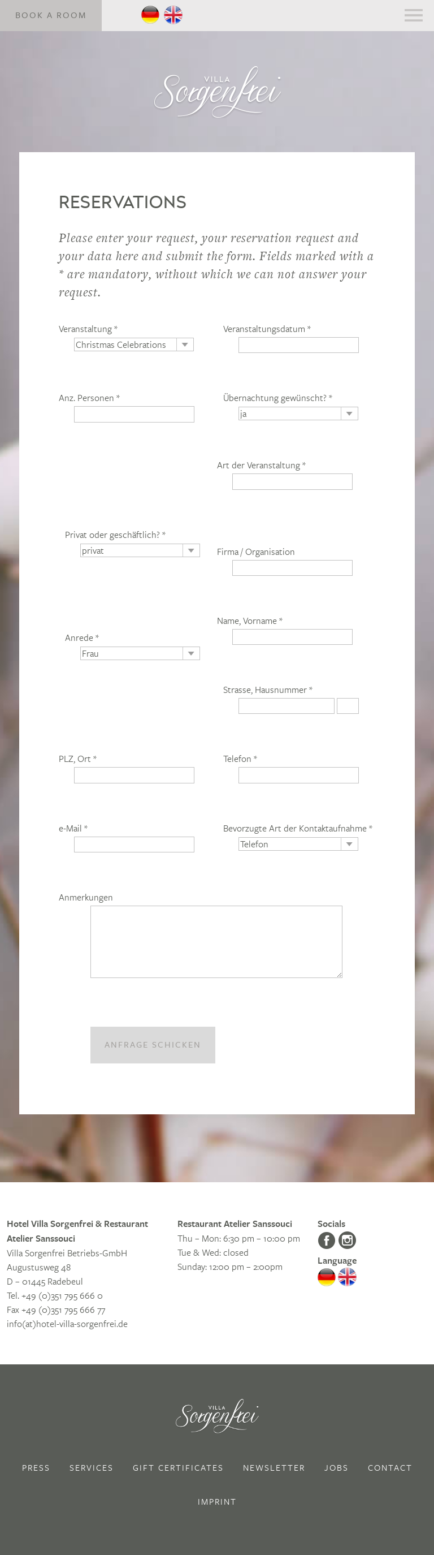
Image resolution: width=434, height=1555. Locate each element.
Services (92, 1467)
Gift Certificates (178, 1467)
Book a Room (50, 15)
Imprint (217, 1501)
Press (36, 1467)
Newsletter (274, 1467)
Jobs (336, 1467)
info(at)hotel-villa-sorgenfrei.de (67, 1323)
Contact (390, 1467)
